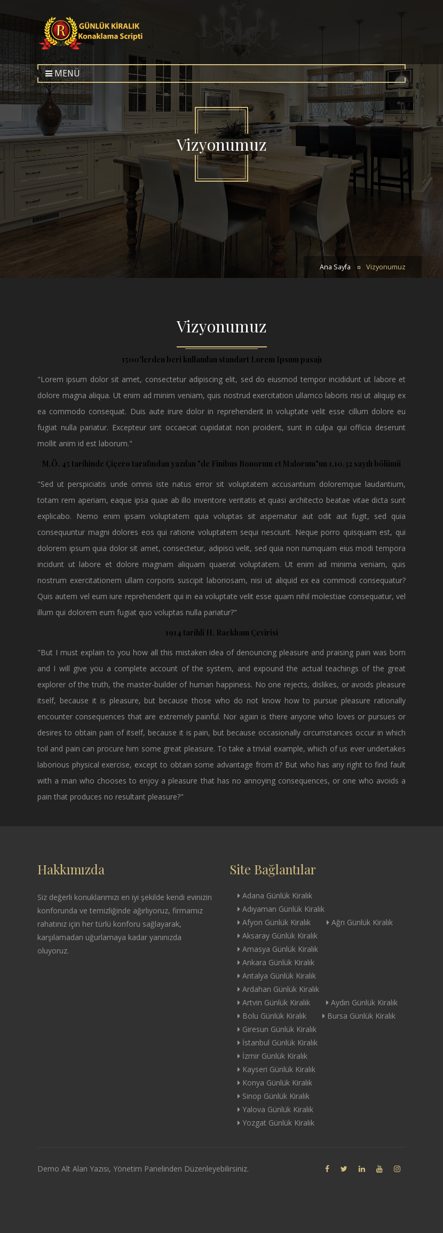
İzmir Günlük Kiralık (272, 1056)
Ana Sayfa (335, 267)
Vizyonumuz (386, 267)
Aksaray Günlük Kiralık (278, 935)
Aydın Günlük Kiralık (362, 1002)
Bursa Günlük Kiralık (358, 1016)
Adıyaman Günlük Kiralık (281, 909)
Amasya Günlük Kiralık (278, 949)
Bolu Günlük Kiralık (272, 1016)
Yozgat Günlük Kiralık (276, 1123)
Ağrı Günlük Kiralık (360, 922)
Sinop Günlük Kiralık (274, 1096)
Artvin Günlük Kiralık (274, 1002)
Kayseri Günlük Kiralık (276, 1069)
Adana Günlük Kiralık (275, 895)
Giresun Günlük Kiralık (277, 1029)
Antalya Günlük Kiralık (277, 976)
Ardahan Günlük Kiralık (278, 989)
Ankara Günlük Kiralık (276, 962)
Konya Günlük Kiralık (275, 1082)
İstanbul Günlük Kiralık (278, 1042)
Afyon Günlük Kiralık (274, 922)
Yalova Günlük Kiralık (275, 1109)
